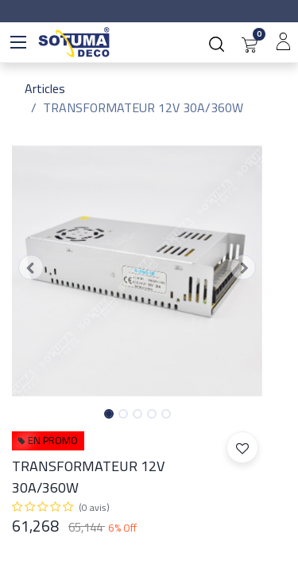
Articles (45, 88)
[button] (30, 267)
